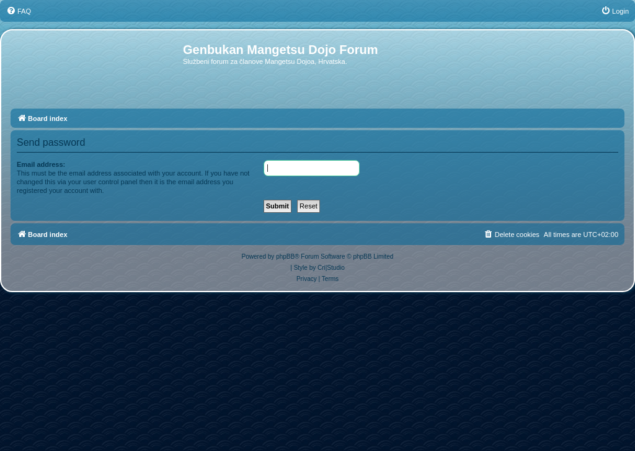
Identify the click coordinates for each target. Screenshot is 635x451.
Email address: (41, 164)
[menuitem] (18, 11)
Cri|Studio (331, 267)
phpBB (285, 256)
